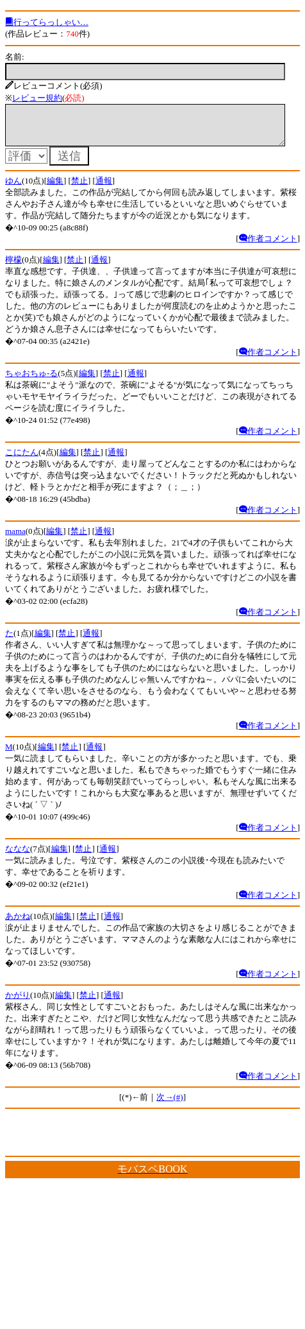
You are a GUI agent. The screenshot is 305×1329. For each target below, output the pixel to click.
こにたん (21, 460)
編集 (55, 188)
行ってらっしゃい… (46, 22)
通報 (103, 188)
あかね (17, 924)
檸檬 (13, 267)
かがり (17, 1002)
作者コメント (268, 246)
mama (15, 539)
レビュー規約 (37, 98)
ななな (17, 856)
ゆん (13, 188)
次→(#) (169, 1105)
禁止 (79, 188)
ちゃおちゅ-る (31, 381)
